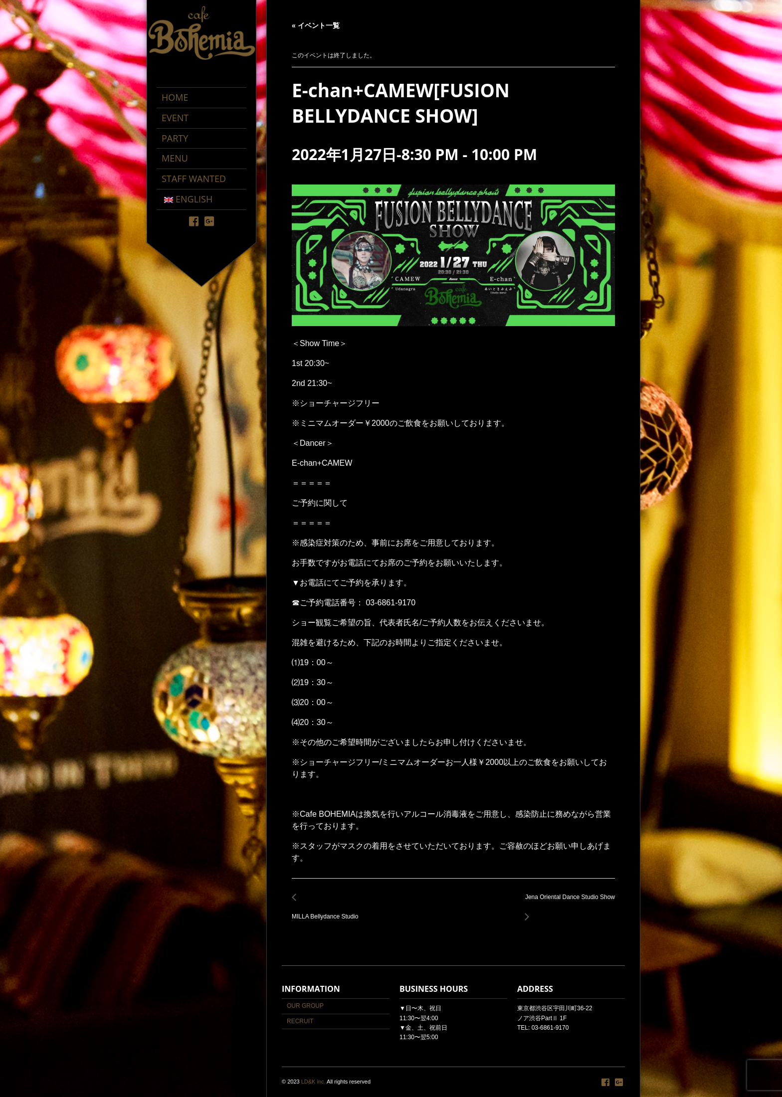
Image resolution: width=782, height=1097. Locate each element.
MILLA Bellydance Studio (328, 911)
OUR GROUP (305, 1005)
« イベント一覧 (316, 25)
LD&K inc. (313, 1082)
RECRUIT (300, 1021)
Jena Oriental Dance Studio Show (567, 903)
